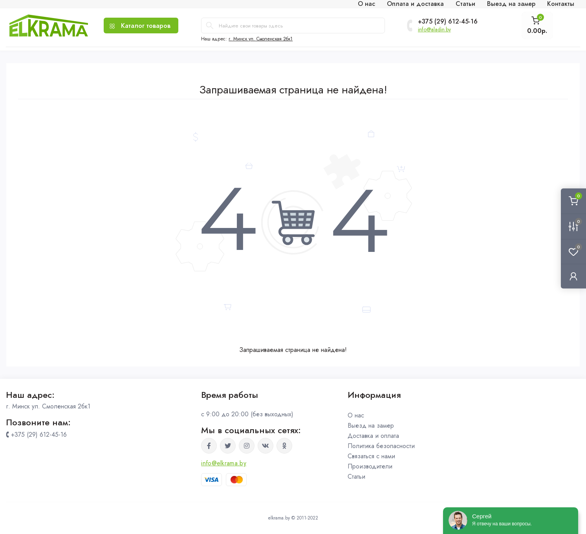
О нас (356, 415)
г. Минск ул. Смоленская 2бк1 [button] (261, 38)
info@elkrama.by (223, 463)
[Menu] (141, 25)
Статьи (356, 476)
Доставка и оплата (373, 435)
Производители (370, 466)
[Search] (209, 25)
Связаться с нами (371, 456)
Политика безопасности (381, 445)
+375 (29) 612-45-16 (448, 22)
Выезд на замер (371, 425)
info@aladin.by (434, 29)
